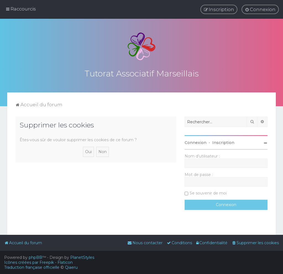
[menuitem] (260, 9)
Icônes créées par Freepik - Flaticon (38, 262)
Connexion (195, 142)
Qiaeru (71, 267)
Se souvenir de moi (208, 192)
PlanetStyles (82, 257)
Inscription (223, 142)
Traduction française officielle (31, 267)
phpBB (35, 257)
